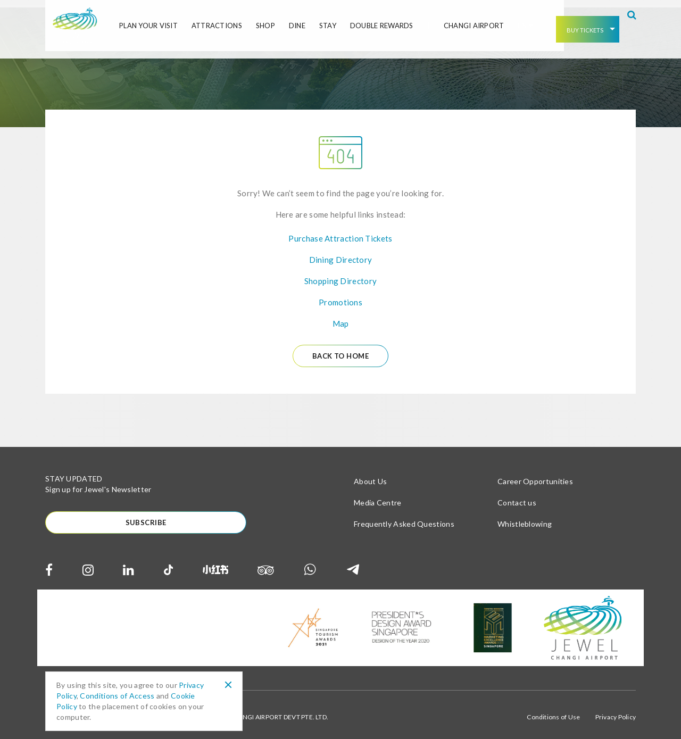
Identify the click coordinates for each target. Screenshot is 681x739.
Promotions (340, 295)
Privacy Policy (615, 712)
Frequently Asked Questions (404, 517)
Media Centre (378, 496)
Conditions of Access (117, 695)
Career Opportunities (535, 475)
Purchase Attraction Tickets (340, 231)
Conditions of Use (553, 712)
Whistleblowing (524, 517)
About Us (370, 475)
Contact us (516, 496)
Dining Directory (340, 253)
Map (341, 316)
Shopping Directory (340, 274)
